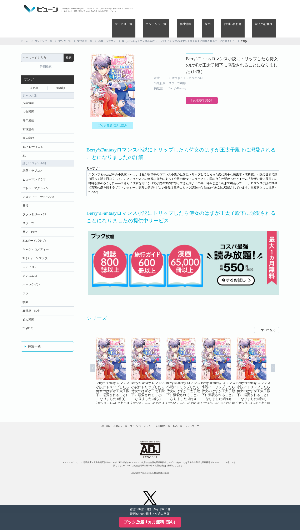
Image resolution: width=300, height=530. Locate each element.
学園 (25, 303)
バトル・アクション (35, 178)
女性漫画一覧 (92, 22)
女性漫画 (28, 115)
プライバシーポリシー (137, 414)
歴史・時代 (29, 226)
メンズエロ (29, 274)
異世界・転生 (31, 313)
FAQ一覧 (191, 414)
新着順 (60, 70)
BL (24, 143)
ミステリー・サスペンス (38, 188)
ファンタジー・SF (34, 207)
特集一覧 (34, 350)
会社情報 (207, 8)
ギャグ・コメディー (35, 246)
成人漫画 (28, 322)
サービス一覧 (157, 8)
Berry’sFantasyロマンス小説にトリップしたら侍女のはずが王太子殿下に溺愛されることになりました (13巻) (216, 52)
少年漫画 (28, 86)
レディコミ (29, 265)
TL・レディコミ (33, 134)
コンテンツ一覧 (184, 8)
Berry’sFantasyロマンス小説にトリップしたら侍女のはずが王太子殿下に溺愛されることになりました (199, 22)
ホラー (26, 293)
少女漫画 (28, 96)
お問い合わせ (242, 8)
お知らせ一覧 (106, 414)
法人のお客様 (267, 8)
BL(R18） (28, 332)
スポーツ (28, 217)
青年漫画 (28, 105)
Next (278, 358)
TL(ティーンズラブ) (35, 255)
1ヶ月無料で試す (175, 108)
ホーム (25, 22)
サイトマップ (214, 414)
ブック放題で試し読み (112, 108)
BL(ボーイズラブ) (34, 236)
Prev (87, 358)
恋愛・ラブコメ (117, 22)
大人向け (28, 124)
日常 (25, 198)
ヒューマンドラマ (34, 169)
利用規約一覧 (167, 414)
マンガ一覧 (69, 22)
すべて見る (268, 315)
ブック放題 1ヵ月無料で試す (150, 522)
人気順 (34, 70)
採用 (223, 8)
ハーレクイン (31, 284)
